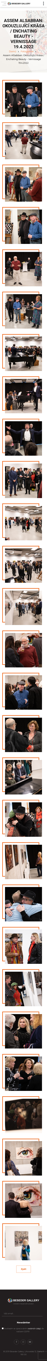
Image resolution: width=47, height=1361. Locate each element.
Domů (12, 51)
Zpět (23, 1269)
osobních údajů (34, 1328)
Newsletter (23, 1322)
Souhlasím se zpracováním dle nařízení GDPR (23, 1330)
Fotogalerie (27, 51)
